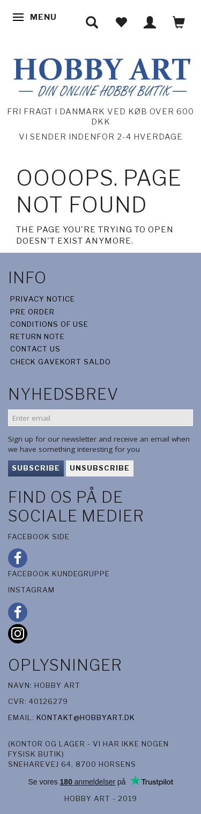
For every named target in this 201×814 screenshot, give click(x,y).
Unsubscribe (100, 468)
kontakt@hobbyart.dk (85, 717)
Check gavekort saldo (60, 361)
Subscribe (36, 468)
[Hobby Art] (100, 75)
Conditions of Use (49, 324)
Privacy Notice (42, 299)
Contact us (35, 348)
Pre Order (32, 311)
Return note (37, 336)
